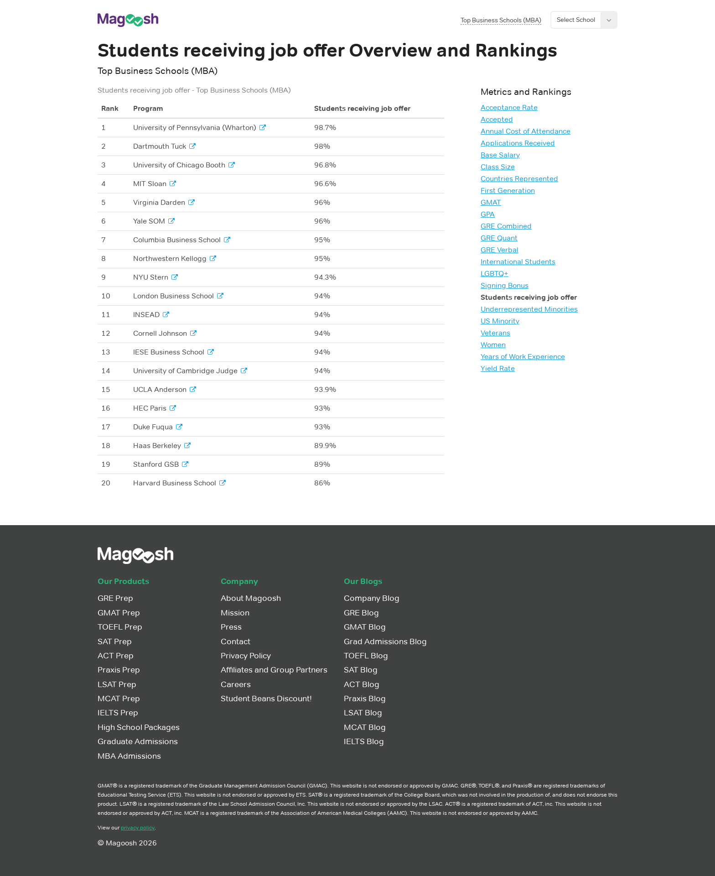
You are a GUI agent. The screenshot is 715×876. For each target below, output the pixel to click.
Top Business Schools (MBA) (501, 20)
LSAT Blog (363, 713)
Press (231, 627)
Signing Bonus (504, 285)
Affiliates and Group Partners (274, 670)
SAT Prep (115, 641)
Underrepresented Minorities (529, 309)
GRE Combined (506, 226)
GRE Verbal (499, 249)
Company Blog (371, 598)
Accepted (497, 119)
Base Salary (500, 155)
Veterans (495, 332)
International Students (518, 261)
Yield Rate (498, 368)
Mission (235, 613)
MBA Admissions (129, 756)
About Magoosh (251, 598)
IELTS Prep (118, 713)
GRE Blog (361, 613)
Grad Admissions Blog (385, 641)
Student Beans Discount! (266, 699)
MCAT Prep (119, 699)
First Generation (508, 190)
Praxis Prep (119, 670)
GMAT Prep (119, 613)
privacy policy (138, 827)
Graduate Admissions (138, 741)
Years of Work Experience (523, 356)
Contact (235, 641)
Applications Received (518, 143)
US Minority (500, 321)
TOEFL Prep (120, 627)
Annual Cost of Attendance (525, 131)
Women (493, 344)
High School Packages (139, 727)
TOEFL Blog (366, 656)
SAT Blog (361, 670)
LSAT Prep (117, 684)
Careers (236, 684)
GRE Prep (115, 598)
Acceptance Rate (509, 107)
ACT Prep (116, 656)
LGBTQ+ (494, 273)
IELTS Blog (364, 741)
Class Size (498, 166)
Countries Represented (519, 178)
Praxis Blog (365, 699)
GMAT (491, 202)
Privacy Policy (246, 656)
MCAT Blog (365, 727)
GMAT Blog (365, 627)
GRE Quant (499, 238)
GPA (488, 214)
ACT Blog (361, 684)
